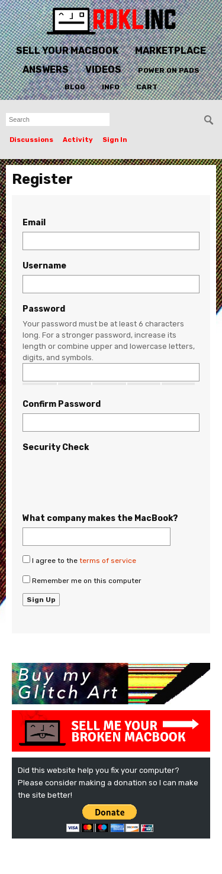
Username (44, 266)
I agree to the (79, 560)
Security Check (55, 447)
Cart (146, 87)
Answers (45, 69)
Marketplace (170, 50)
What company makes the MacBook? (100, 518)
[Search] (209, 120)
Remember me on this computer (81, 580)
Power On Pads (169, 70)
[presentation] (112, 480)
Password (43, 309)
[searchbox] (58, 119)
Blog (75, 87)
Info (111, 87)
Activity (78, 140)
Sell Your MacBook (67, 50)
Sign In (114, 140)
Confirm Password (61, 404)
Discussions (31, 140)
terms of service (107, 560)
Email (34, 223)
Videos (103, 69)
